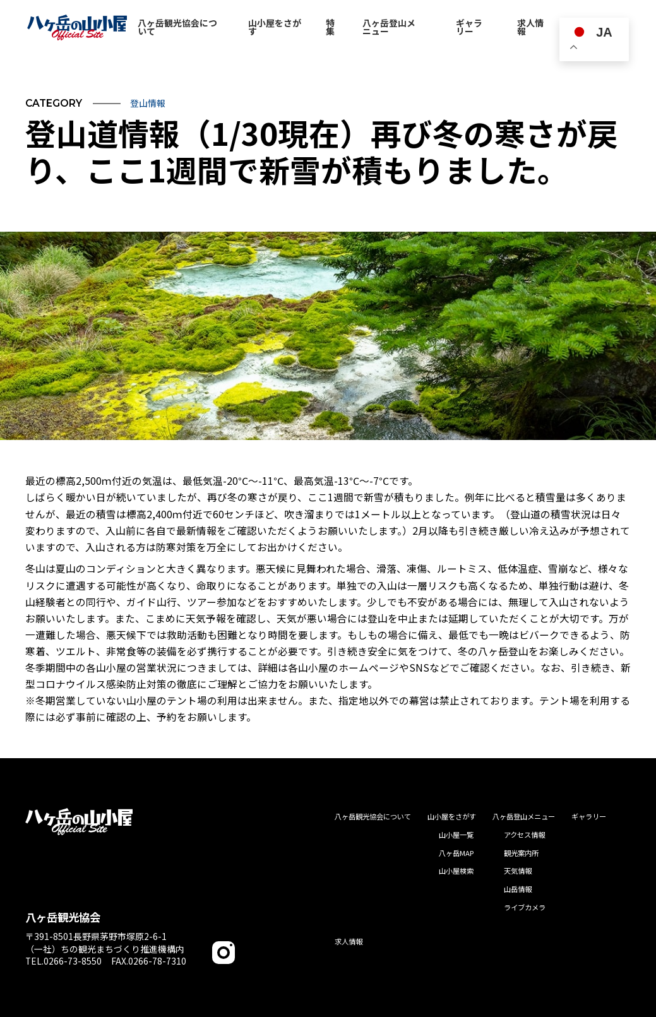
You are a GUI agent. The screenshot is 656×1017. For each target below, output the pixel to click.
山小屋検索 (456, 870)
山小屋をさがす (451, 816)
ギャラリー (588, 816)
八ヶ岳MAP (456, 853)
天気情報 (518, 870)
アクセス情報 (524, 835)
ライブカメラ (525, 907)
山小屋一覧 (456, 835)
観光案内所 (521, 853)
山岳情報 (518, 889)
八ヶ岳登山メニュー (523, 816)
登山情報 (147, 103)
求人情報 (348, 941)
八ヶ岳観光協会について (373, 816)
